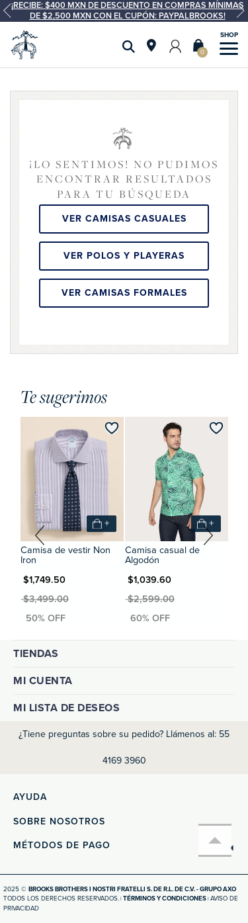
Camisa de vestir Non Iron (65, 555)
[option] (124, 11)
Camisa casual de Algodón (162, 555)
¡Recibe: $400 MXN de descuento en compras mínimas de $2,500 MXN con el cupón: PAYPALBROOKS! (127, 10)
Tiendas (36, 653)
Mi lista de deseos (66, 708)
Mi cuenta (43, 680)
